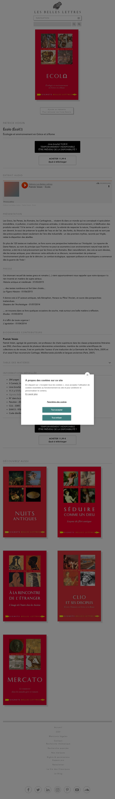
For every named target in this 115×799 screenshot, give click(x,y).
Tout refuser (57, 418)
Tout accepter (57, 410)
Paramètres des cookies (56, 402)
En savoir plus (31, 394)
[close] (87, 374)
